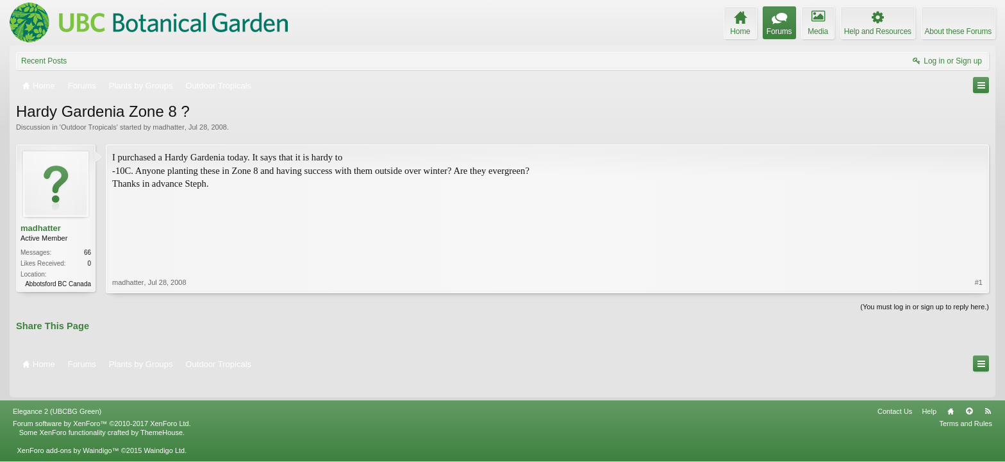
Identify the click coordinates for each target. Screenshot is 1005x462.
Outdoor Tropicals (89, 127)
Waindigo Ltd (164, 432)
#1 (979, 227)
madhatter (169, 127)
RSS (987, 393)
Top (969, 393)
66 (87, 252)
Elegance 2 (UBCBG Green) (57, 393)
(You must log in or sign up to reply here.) (924, 305)
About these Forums (958, 31)
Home (950, 393)
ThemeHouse (161, 414)
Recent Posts (44, 60)
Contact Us (894, 393)
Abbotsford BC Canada (58, 283)
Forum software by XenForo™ (102, 405)
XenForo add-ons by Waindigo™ (68, 432)
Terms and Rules (965, 405)
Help (929, 393)
